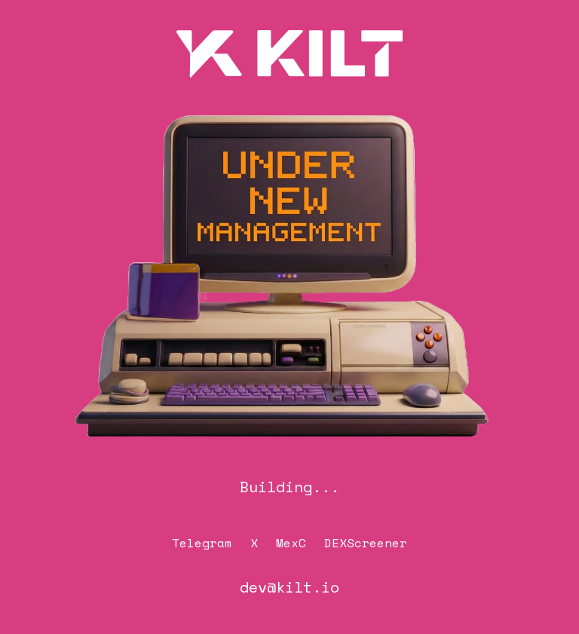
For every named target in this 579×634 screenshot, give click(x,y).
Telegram (202, 543)
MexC (291, 543)
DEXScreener (365, 543)
